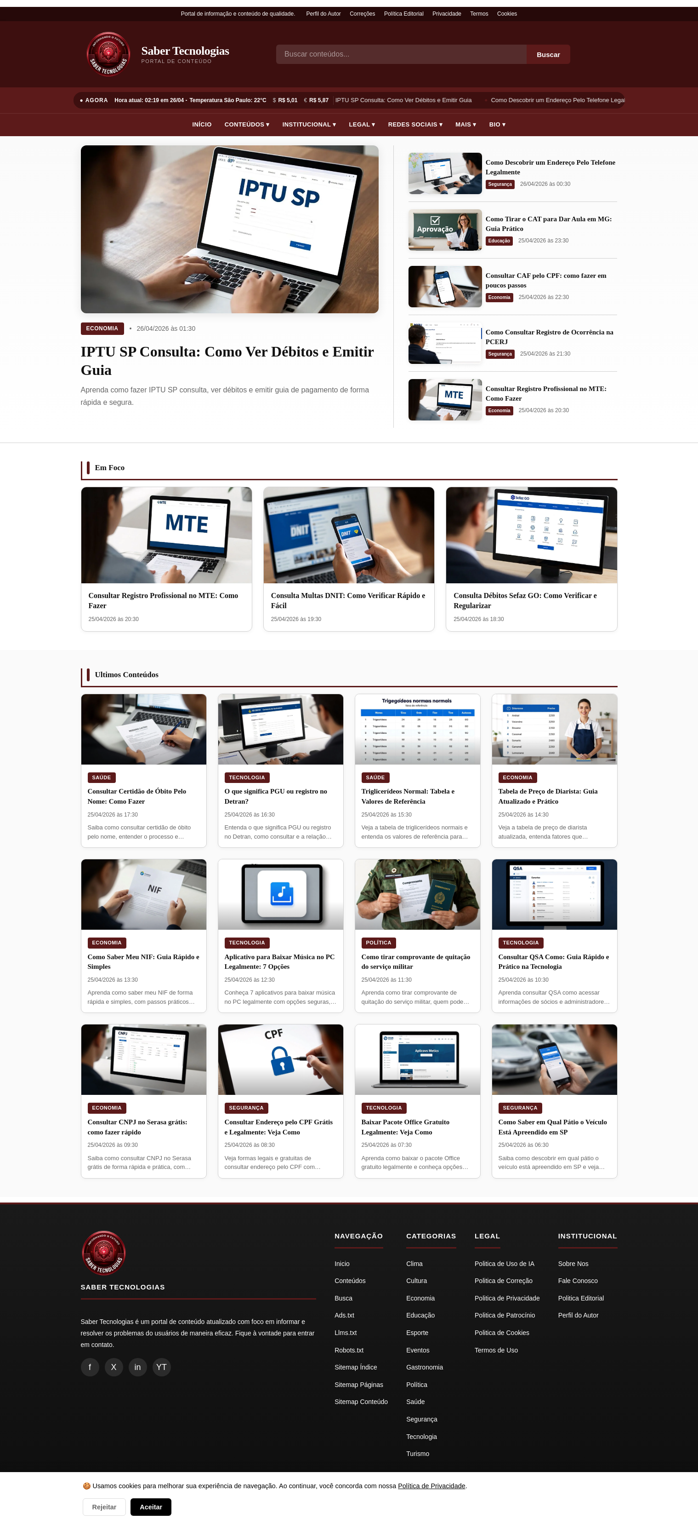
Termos (479, 14)
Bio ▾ (497, 124)
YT (161, 1367)
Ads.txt (344, 1315)
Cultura (416, 1280)
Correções (362, 14)
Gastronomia (424, 1367)
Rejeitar (104, 1507)
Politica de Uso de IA (504, 1263)
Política (379, 942)
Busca (343, 1298)
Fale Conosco (578, 1280)
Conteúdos (350, 1280)
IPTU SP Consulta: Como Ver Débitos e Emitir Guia (405, 100)
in (137, 1367)
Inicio (342, 1263)
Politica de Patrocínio (505, 1315)
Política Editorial (404, 14)
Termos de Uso (496, 1350)
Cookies (507, 14)
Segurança (500, 184)
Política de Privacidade (431, 1486)
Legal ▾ (362, 124)
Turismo (417, 1453)
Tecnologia (247, 777)
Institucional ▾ (309, 124)
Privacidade (446, 14)
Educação (499, 240)
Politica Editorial (581, 1298)
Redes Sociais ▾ (415, 124)
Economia (102, 328)
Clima (414, 1263)
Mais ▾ (466, 124)
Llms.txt (346, 1332)
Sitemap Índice (356, 1367)
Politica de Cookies (502, 1332)
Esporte (417, 1332)
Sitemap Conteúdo (361, 1401)
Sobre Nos (573, 1263)
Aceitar (151, 1507)
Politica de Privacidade (507, 1298)
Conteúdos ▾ (247, 124)
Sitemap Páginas (359, 1384)
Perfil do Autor (323, 14)
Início (202, 124)
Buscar (548, 54)
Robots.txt (349, 1350)
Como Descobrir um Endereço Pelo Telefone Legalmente (568, 100)
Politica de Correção (504, 1280)
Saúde (101, 777)
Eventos (418, 1350)
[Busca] (401, 54)
